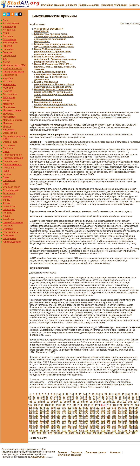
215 (86, 418)
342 (128, 433)
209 (53, 418)
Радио (6, 171)
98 (104, 402)
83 (39, 402)
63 (64, 399)
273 (75, 425)
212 (69, 418)
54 (137, 397)
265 (31, 425)
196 (92, 415)
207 (42, 418)
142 (125, 408)
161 (120, 410)
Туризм (6, 200)
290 (58, 428)
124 (137, 405)
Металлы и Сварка (13, 120)
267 (42, 425)
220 (114, 418)
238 (103, 420)
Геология (7, 52)
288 (47, 428)
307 (42, 430)
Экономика (8, 235)
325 (33, 433)
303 (131, 428)
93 (82, 402)
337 (100, 433)
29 (29, 397)
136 (92, 408)
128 (47, 408)
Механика (8, 123)
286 (36, 428)
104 (135, 402)
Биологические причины (48, 99)
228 (47, 420)
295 (86, 428)
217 (97, 418)
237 (97, 420)
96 (95, 402)
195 (86, 415)
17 (88, 394)
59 (47, 399)
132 (69, 408)
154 (81, 410)
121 (120, 405)
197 (97, 415)
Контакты (134, 5)
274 (81, 425)
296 (92, 428)
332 (72, 433)
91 (74, 402)
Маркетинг (8, 104)
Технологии (9, 193)
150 (58, 410)
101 (119, 402)
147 (42, 410)
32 (42, 397)
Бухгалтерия (9, 39)
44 (94, 397)
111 (63, 405)
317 (97, 430)
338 (106, 433)
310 (58, 430)
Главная (62, 452)
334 (83, 433)
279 (108, 425)
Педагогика (9, 145)
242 (125, 420)
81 (31, 402)
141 (120, 408)
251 (64, 423)
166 (36, 413)
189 (53, 415)
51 (124, 397)
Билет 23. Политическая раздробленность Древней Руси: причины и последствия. (52, 51)
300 (114, 428)
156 (92, 410)
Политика (8, 148)
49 (116, 397)
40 (77, 397)
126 (36, 408)
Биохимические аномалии (48, 107)
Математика (9, 107)
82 (35, 402)
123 (131, 405)
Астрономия (9, 30)
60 (51, 399)
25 (123, 394)
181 (120, 413)
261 (120, 423)
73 (107, 399)
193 (75, 415)
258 (103, 423)
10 (58, 394)
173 (75, 413)
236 (92, 420)
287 (42, 428)
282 (125, 425)
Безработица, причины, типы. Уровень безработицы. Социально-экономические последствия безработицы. (54, 38)
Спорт (6, 184)
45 (98, 397)
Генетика (7, 46)
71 (98, 399)
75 (116, 399)
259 (108, 423)
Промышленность (12, 164)
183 (131, 413)
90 (69, 402)
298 (103, 428)
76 (120, 399)
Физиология (9, 206)
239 (108, 420)
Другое (6, 62)
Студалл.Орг (38, 457)
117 (97, 405)
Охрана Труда (10, 142)
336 (95, 433)
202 (125, 415)
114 (80, 405)
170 (58, 413)
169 (53, 413)
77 (124, 399)
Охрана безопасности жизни (14, 137)
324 (136, 430)
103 (130, 402)
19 (97, 394)
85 (48, 402)
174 (81, 413)
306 (36, 430)
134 (81, 408)
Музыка (7, 126)
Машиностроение (12, 110)
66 (77, 399)
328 (50, 433)
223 (131, 418)
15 (80, 394)
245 (31, 423)
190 (58, 415)
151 (64, 410)
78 (129, 399)
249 (53, 423)
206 (36, 418)
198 (103, 415)
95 (91, 402)
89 (65, 402)
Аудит (6, 33)
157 (97, 410)
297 (97, 428)
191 (64, 415)
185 (31, 415)
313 (75, 430)
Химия (6, 216)
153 (75, 410)
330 (61, 433)
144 (136, 408)
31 (38, 397)
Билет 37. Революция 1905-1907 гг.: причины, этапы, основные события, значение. (55, 66)
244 (136, 420)
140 (114, 408)
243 (131, 420)
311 (64, 430)
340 (117, 433)
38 (68, 397)
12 (67, 394)
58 (42, 399)
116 (91, 405)
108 (47, 405)
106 (35, 405)
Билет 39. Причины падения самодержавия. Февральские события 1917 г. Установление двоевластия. (51, 76)
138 (103, 408)
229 (53, 420)
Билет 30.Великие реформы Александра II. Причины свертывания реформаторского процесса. (55, 59)
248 (47, 423)
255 (86, 423)
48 (111, 397)
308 (47, 430)
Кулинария (8, 88)
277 (97, 425)
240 (114, 420)
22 (110, 394)
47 (107, 397)
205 (31, 418)
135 (86, 408)
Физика (6, 203)
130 (58, 408)
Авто (5, 20)
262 (125, 423)
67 (81, 399)
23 (114, 394)
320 (114, 430)
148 (47, 410)
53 (133, 397)
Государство (9, 55)
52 (129, 397)
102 (124, 402)
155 (86, 410)
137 (97, 408)
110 (58, 405)
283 (131, 425)
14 (75, 394)
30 (34, 397)
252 (69, 423)
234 (81, 420)
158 (103, 410)
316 (92, 430)
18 (93, 394)
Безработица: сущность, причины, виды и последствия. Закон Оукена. (54, 45)
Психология (9, 167)
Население (8, 129)
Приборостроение (12, 155)
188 (47, 415)
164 (136, 410)
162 (125, 410)
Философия (9, 209)
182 (125, 413)
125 (31, 408)
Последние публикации (114, 5)
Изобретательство (12, 68)
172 (69, 413)
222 (125, 418)
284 (136, 425)
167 (42, 413)
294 (81, 428)
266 (36, 425)
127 (42, 408)
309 (53, 430)
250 (58, 423)
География (8, 49)
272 (69, 425)
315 (86, 430)
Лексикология (10, 94)
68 (85, 399)
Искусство (8, 78)
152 (69, 410)
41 (81, 397)
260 (114, 423)
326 (39, 433)
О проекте (71, 5)
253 (75, 423)
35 (55, 397)
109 (52, 405)
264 (136, 423)
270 (58, 425)
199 (108, 415)
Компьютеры (9, 84)
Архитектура (9, 26)
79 (133, 399)
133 (75, 408)
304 (136, 428)
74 (111, 399)
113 (74, 405)
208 (47, 418)
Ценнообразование (13, 222)
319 (108, 430)
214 (81, 418)
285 (31, 428)
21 (106, 394)
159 (108, 410)
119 (109, 405)
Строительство (10, 190)
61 (55, 399)
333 (78, 433)
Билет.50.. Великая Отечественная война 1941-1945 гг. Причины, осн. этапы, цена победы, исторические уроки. (53, 93)
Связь (6, 177)
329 (56, 433)
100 (113, 402)
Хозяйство (8, 219)
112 (69, 405)
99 (108, 402)
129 (53, 408)
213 (75, 418)
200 (114, 415)
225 (31, 420)
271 (64, 425)
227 (42, 420)
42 (85, 397)
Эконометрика (10, 232)
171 (64, 413)
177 (97, 413)
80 (137, 399)
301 (120, 428)
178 (103, 413)
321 (120, 430)
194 (81, 415)
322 (125, 430)
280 (114, 425)
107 (41, 405)
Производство (10, 161)
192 (69, 415)
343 (133, 433)
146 (36, 410)
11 (63, 394)
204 (136, 415)
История (7, 81)
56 (34, 399)
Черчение (8, 225)
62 (59, 399)
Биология (8, 36)
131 (64, 408)
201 (120, 415)
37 (64, 397)
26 (127, 394)
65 (72, 399)
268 (47, 425)
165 (31, 413)
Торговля (7, 196)
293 (75, 428)
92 (78, 402)
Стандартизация (11, 187)
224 (136, 418)
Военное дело (10, 42)
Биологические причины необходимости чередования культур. (55, 103)
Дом (5, 59)
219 (108, 418)
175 (86, 413)
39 (72, 397)
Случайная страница (52, 5)
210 (58, 418)
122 (126, 405)
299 (108, 428)
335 (89, 433)
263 (131, 423)
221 (120, 418)
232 (69, 420)
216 (92, 418)
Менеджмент (9, 117)
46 (103, 397)
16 (84, 394)
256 (92, 423)
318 (103, 430)
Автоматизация (11, 23)
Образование (10, 133)
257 (97, 423)
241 (120, 420)
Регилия (7, 174)
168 (47, 413)
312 (69, 430)
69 (90, 399)
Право (6, 151)
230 (58, 420)
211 (64, 418)
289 (53, 428)
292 (69, 428)
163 (131, 410)
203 (131, 415)
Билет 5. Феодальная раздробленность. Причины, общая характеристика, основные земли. (54, 84)
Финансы (7, 213)
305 (31, 430)
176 (92, 413)
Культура (7, 91)
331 (67, 433)
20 (101, 394)
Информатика (10, 75)
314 (81, 430)
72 (103, 399)
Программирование (13, 158)
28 (136, 394)
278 (103, 425)
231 (64, 420)
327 (44, 433)
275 (86, 425)
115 (86, 405)
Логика (6, 100)
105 (30, 405)
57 (38, 399)
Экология (8, 229)
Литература (9, 97)
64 (68, 399)
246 (36, 423)
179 (108, 413)
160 (114, 410)
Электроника (9, 238)
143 (131, 408)
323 (131, 430)
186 (36, 415)
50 (120, 397)
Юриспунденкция (12, 242)
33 (47, 397)
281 (120, 425)
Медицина (8, 113)
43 (90, 397)
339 (111, 433)
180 (114, 413)
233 (75, 420)
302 (125, 428)
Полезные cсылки (88, 5)
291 (64, 428)
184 (136, 413)
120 (115, 405)
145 (31, 410)
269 (53, 425)
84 (43, 402)
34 (51, 397)
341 (122, 433)
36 (59, 397)
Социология (9, 180)
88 (61, 402)
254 (81, 423)
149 (53, 410)
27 (131, 394)
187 (42, 415)
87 (56, 402)
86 (52, 402)
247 (42, 423)
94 (87, 402)
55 (29, 399)
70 (94, 399)
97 (99, 402)
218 (103, 418)
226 (36, 420)
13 (71, 394)
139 (108, 408)
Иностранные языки (13, 71)
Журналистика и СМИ (14, 65)
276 (92, 425)
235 (86, 420)
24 (119, 394)
